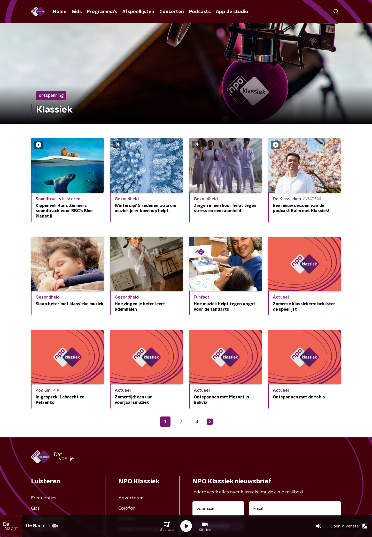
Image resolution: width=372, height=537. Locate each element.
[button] (167, 526)
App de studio (232, 12)
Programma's (102, 12)
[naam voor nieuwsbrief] (218, 508)
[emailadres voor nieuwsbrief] (295, 508)
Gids (77, 12)
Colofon (127, 508)
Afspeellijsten (138, 12)
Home (59, 12)
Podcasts (200, 12)
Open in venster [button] (348, 526)
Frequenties (43, 498)
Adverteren (130, 498)
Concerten (171, 12)
